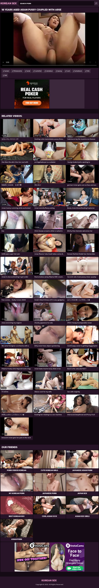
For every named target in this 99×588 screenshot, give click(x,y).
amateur (49, 71)
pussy (60, 71)
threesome (18, 71)
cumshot (38, 71)
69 (6, 75)
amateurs (78, 71)
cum (68, 71)
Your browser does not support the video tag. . (49, 40)
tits (88, 71)
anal (28, 71)
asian (7, 71)
